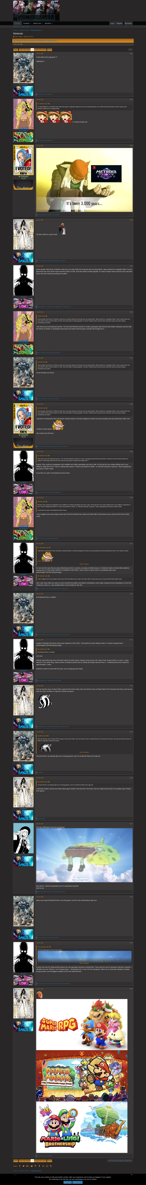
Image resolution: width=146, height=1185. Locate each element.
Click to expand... (84, 563)
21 (38, 49)
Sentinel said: (42, 315)
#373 (130, 638)
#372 (130, 592)
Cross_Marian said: (44, 944)
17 (26, 49)
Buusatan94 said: (43, 648)
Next (49, 49)
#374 (130, 684)
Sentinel (24, 296)
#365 (130, 265)
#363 (130, 145)
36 (45, 49)
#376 (130, 776)
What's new (37, 23)
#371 (130, 542)
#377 (130, 822)
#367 (130, 357)
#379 (130, 940)
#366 (130, 311)
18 (29, 49)
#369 (130, 450)
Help (128, 1173)
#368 (130, 403)
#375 (130, 730)
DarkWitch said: (43, 734)
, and (50, 213)
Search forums (25, 26)
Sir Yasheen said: (43, 103)
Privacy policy (121, 1173)
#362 (130, 99)
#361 (130, 53)
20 (35, 49)
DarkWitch (24, 250)
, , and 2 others (53, 259)
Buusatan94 (24, 84)
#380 (130, 986)
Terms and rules (111, 1173)
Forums (17, 23)
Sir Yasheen (24, 130)
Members (48, 23)
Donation (26, 23)
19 (32, 49)
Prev (16, 49)
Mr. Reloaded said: (43, 546)
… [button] (22, 49)
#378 (130, 894)
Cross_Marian (18, 36)
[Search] (128, 23)
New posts (16, 26)
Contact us (102, 1173)
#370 (130, 496)
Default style (18, 1173)
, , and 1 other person (56, 305)
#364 (130, 219)
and (46, 94)
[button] (31, 23)
